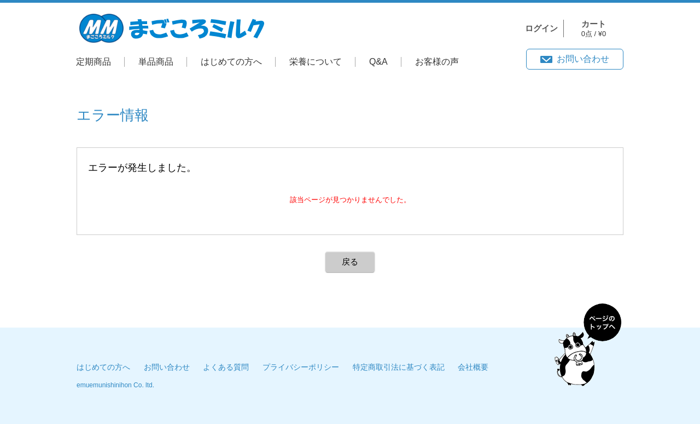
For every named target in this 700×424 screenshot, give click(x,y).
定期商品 (93, 61)
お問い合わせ (583, 59)
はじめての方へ (231, 61)
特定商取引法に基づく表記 (399, 367)
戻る (350, 261)
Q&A (378, 61)
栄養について (315, 61)
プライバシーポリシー (300, 367)
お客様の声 (437, 61)
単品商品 (155, 61)
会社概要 (473, 367)
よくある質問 (226, 367)
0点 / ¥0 (593, 29)
